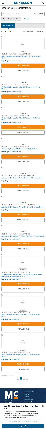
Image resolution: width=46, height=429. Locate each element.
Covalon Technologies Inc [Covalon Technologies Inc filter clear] (10, 19)
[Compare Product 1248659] (2, 335)
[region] (23, 416)
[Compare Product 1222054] (2, 138)
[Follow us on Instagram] (26, 402)
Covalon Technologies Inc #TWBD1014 (19, 272)
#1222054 (4, 146)
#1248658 (4, 54)
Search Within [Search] (38, 14)
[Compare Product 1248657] (2, 295)
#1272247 (4, 272)
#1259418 (4, 176)
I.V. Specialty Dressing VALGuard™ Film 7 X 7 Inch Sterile (19, 149)
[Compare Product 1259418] (2, 167)
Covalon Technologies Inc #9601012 (19, 85)
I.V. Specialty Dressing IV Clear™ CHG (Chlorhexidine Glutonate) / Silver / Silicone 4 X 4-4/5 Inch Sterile (22, 275)
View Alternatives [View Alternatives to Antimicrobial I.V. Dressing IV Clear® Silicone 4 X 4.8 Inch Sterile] (23, 190)
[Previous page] (18, 378)
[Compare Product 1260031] (2, 107)
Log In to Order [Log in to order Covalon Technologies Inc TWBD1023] (23, 65)
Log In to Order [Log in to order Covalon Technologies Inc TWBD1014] (23, 284)
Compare (23, 51)
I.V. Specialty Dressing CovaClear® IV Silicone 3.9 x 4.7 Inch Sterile (20, 119)
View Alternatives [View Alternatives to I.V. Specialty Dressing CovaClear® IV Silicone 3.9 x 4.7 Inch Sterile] (23, 132)
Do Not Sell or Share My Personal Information (23, 421)
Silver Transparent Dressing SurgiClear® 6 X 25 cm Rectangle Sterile (21, 355)
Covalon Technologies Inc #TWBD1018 (19, 312)
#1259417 (4, 205)
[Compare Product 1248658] (2, 36)
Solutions (27, 394)
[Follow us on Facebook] (24, 402)
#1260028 (4, 85)
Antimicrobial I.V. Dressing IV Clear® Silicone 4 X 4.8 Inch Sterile (22, 178)
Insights (26, 396)
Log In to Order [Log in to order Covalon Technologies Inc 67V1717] (23, 156)
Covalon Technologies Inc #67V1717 (19, 146)
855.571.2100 (8, 402)
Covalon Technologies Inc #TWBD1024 (19, 352)
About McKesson (29, 399)
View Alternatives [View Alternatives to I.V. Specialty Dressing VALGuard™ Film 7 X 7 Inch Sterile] (23, 161)
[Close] (43, 406)
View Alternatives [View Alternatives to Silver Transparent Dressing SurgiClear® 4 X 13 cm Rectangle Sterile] (23, 329)
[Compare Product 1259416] (2, 225)
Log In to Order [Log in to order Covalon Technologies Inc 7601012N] (23, 185)
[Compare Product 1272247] (2, 254)
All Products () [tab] (8, 25)
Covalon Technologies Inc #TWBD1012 (24, 205)
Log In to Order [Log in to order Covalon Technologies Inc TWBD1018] (23, 324)
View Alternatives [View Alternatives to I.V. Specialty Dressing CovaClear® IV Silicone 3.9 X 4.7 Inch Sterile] (23, 101)
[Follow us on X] (29, 402)
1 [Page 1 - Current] (21, 378)
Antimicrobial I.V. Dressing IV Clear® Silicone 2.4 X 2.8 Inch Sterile (22, 236)
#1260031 (4, 116)
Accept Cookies (23, 426)
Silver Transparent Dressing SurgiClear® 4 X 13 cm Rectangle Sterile (21, 315)
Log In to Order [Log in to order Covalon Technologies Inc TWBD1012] (23, 214)
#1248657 (4, 312)
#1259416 (4, 234)
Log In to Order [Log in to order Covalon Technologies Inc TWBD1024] (23, 364)
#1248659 (4, 352)
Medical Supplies (29, 392)
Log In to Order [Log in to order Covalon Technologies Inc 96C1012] (23, 127)
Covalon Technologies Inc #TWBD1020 (19, 234)
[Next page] (27, 378)
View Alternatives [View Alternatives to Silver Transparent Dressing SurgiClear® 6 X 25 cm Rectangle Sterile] (23, 369)
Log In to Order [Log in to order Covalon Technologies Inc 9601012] (23, 96)
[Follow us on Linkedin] (31, 402)
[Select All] (2, 31)
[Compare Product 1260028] (2, 76)
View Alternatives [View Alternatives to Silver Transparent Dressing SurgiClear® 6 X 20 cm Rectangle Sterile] (23, 70)
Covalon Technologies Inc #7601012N (24, 176)
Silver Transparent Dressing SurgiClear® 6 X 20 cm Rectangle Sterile (21, 57)
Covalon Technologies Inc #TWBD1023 (19, 54)
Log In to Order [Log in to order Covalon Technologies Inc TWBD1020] (23, 244)
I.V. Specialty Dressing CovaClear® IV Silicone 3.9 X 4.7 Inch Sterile (20, 88)
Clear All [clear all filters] (26, 19)
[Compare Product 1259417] (2, 196)
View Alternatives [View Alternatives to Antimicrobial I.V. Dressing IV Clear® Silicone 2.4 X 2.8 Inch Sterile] (23, 249)
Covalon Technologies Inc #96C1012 (19, 116)
